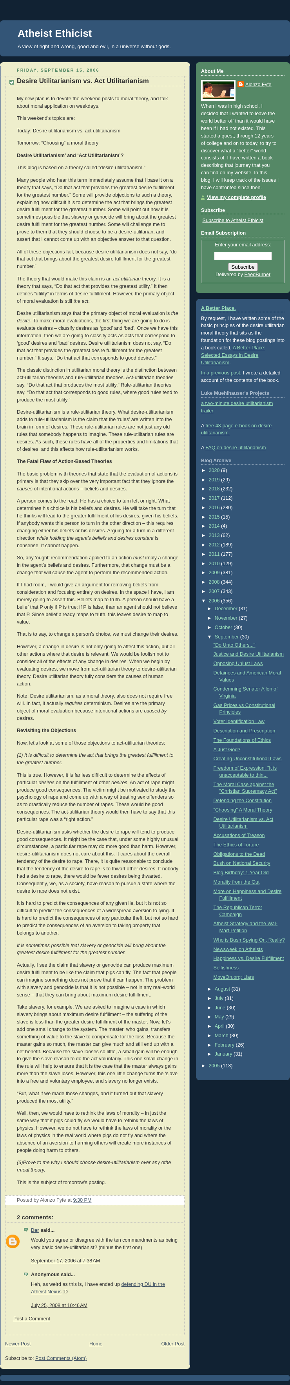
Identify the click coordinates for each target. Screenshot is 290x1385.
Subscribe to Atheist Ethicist (233, 220)
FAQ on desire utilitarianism (235, 447)
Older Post (173, 1344)
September (227, 637)
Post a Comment (31, 1319)
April (220, 1026)
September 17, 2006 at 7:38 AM (65, 1261)
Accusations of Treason (239, 835)
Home (96, 1344)
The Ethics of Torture (236, 845)
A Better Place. (218, 308)
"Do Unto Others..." (235, 645)
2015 (215, 517)
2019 (215, 480)
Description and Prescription (245, 731)
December (227, 608)
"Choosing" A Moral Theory (243, 810)
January (224, 1054)
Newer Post (18, 1344)
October (224, 627)
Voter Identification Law (239, 721)
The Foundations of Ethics (242, 740)
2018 (215, 489)
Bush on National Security (242, 863)
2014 (215, 526)
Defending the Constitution (243, 800)
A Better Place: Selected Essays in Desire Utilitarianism (233, 355)
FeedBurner (258, 274)
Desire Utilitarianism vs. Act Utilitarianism (83, 81)
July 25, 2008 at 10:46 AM (59, 1305)
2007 (215, 591)
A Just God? (227, 749)
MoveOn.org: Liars (234, 977)
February (225, 1045)
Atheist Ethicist (55, 33)
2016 (215, 507)
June (221, 1008)
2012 (215, 545)
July (220, 998)
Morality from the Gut (237, 882)
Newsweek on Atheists (238, 949)
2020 (215, 470)
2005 (215, 1066)
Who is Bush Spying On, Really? (249, 940)
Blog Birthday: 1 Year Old (241, 872)
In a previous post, (221, 373)
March (222, 1035)
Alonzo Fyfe (258, 84)
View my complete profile (236, 197)
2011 (215, 554)
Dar (35, 1230)
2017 (215, 498)
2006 (215, 601)
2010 (215, 563)
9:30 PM (82, 1200)
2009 (215, 572)
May (220, 1017)
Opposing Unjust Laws (238, 663)
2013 (215, 535)
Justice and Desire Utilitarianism (249, 654)
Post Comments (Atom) (61, 1358)
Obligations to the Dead (239, 854)
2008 (215, 582)
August (223, 989)
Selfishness (226, 968)
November (227, 618)
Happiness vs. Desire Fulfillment (249, 958)
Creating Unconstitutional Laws (248, 758)
